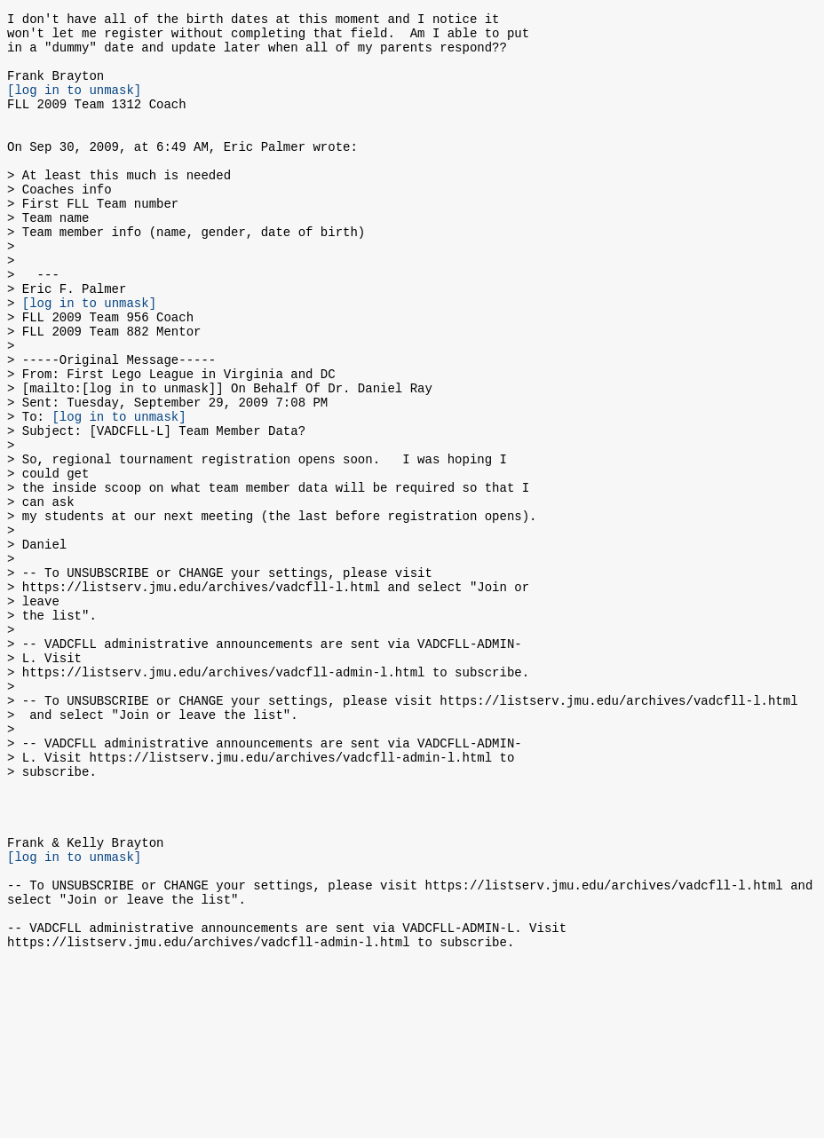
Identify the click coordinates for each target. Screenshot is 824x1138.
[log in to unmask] (74, 105)
